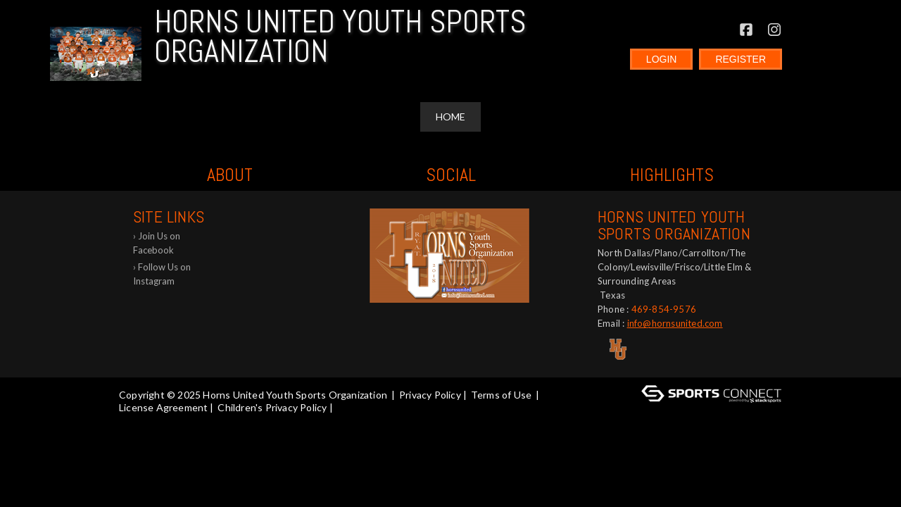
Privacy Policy (430, 395)
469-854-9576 (663, 309)
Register (740, 59)
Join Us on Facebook (156, 243)
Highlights (672, 175)
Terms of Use (501, 395)
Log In (137, 420)
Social (451, 175)
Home (450, 117)
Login (661, 59)
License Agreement (163, 407)
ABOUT (230, 175)
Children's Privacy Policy (272, 407)
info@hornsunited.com (675, 323)
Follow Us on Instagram (162, 274)
